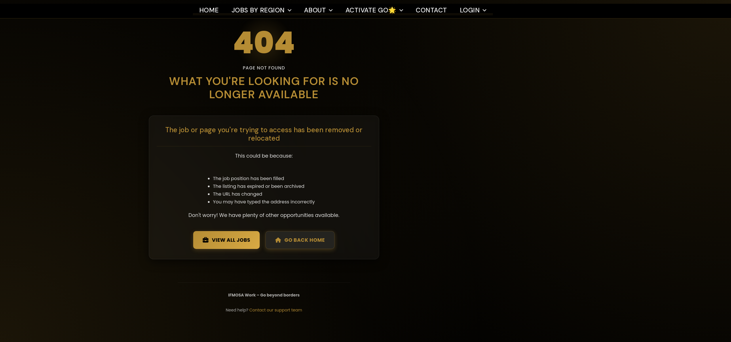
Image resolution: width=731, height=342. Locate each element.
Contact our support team (325, 327)
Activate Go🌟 (378, 6)
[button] (289, 6)
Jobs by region (262, 6)
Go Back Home (351, 254)
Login (479, 6)
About (320, 6)
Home (209, 6)
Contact (436, 6)
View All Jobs (274, 254)
